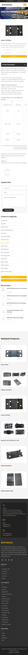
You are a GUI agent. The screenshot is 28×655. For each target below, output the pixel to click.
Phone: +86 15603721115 (7, 174)
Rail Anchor (4, 259)
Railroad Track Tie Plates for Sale (10, 440)
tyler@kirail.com (7, 53)
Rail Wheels (4, 220)
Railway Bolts (4, 227)
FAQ (3, 640)
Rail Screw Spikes (5, 236)
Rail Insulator (4, 268)
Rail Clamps (4, 246)
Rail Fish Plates (5, 239)
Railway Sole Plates (6, 390)
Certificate (4, 573)
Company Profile (6, 569)
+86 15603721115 (9, 1)
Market (3, 578)
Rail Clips (3, 233)
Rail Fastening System (7, 230)
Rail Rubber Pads (5, 255)
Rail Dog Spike (5, 249)
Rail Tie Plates (5, 243)
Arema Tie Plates (5, 415)
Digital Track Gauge (6, 271)
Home (2, 15)
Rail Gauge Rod (5, 252)
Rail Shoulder (4, 262)
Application (4, 638)
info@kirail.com (19, 1)
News (3, 633)
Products (8, 15)
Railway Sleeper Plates (7, 491)
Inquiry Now (14, 56)
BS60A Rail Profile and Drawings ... (15, 317)
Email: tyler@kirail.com (7, 169)
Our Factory (4, 571)
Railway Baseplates (6, 465)
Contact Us (4, 576)
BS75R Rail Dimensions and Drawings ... (17, 303)
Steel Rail (3, 223)
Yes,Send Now (8, 210)
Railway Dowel (5, 265)
